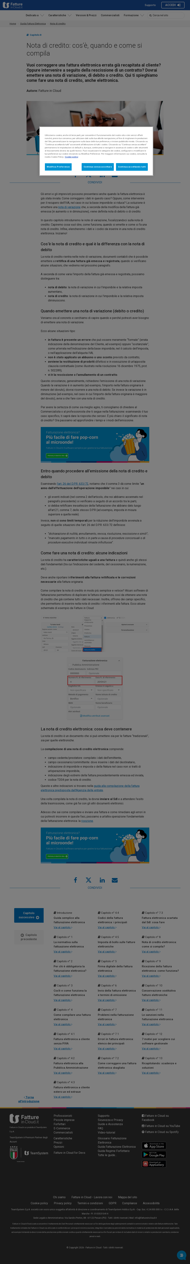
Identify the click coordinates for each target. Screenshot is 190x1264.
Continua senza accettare (98, 166)
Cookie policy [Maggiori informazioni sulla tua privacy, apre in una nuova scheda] (71, 157)
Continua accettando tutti (132, 166)
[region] (96, 151)
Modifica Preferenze (58, 166)
